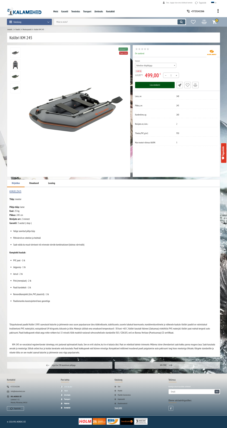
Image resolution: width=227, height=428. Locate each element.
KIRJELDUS (15, 191)
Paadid (120, 390)
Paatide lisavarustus (124, 395)
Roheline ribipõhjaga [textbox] (144, 65)
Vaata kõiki (118, 408)
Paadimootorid (122, 403)
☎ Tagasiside (223, 153)
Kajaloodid (121, 399)
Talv (119, 386)
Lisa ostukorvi (155, 85)
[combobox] (155, 65)
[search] (119, 22)
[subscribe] (194, 391)
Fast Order (179, 85)
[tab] (113, 191)
